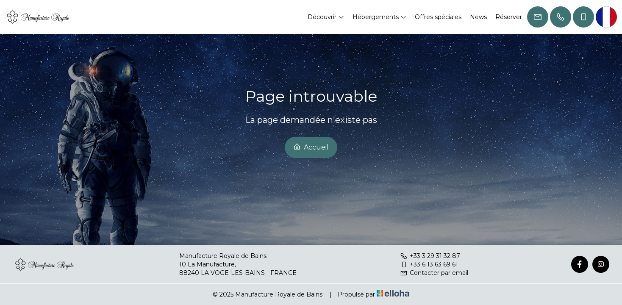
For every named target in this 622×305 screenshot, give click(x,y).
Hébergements (379, 17)
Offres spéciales (438, 17)
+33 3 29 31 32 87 (430, 256)
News (478, 17)
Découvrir (326, 17)
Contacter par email (434, 273)
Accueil (311, 147)
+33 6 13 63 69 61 (429, 264)
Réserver (508, 17)
